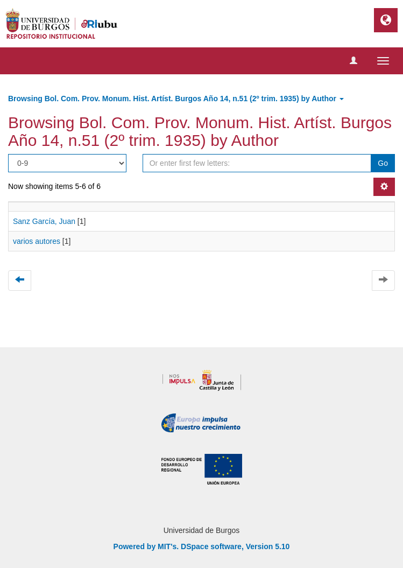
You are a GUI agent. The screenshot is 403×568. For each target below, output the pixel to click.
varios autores (36, 241)
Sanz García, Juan (44, 221)
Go (383, 163)
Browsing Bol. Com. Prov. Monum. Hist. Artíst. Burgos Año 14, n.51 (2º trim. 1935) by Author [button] (176, 98)
